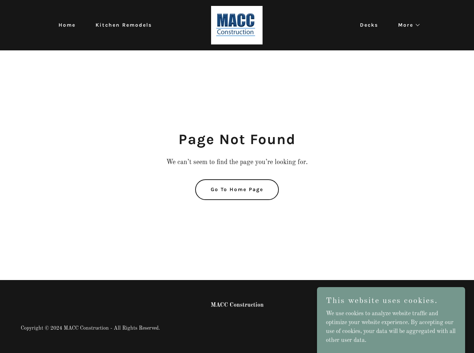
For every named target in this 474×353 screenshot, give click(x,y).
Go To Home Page (237, 189)
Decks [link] (369, 25)
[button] (407, 25)
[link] (237, 25)
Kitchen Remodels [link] (124, 25)
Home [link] (67, 25)
